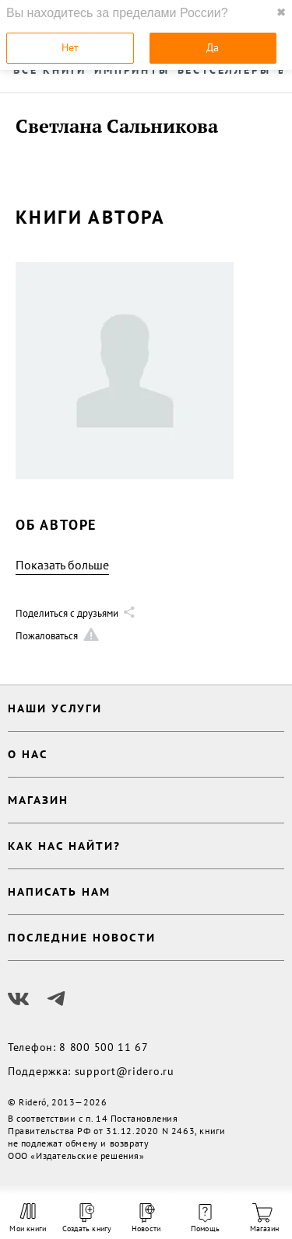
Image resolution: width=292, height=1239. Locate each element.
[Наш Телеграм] (56, 999)
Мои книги (27, 1218)
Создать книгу (87, 1218)
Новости (146, 1218)
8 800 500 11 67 (104, 1047)
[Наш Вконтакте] (19, 999)
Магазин (264, 1218)
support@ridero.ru (124, 1071)
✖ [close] (281, 12)
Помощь (205, 1219)
